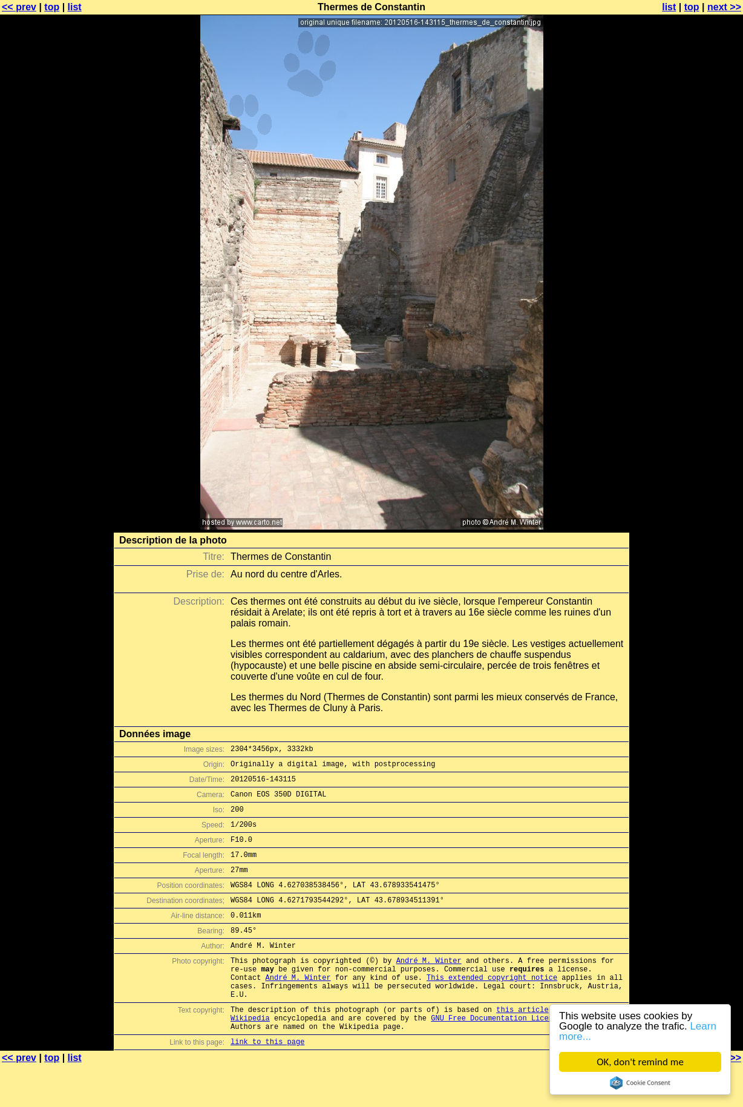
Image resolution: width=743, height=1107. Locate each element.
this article (522, 1045)
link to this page (267, 1083)
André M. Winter (429, 987)
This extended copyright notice (492, 1008)
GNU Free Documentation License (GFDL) (511, 1056)
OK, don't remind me (640, 1062)
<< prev (19, 7)
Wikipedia (250, 1056)
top (51, 7)
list (75, 7)
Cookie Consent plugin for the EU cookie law (640, 1082)
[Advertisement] (694, 299)
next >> (724, 7)
